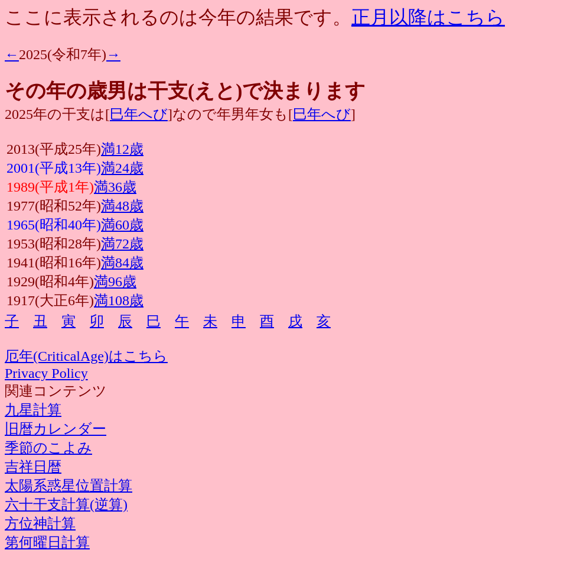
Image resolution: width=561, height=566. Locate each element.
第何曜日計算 (47, 542)
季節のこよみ (48, 447)
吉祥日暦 (33, 466)
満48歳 (122, 206)
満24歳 (122, 168)
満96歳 (115, 281)
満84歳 (122, 262)
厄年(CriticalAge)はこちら (86, 356)
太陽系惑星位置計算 (68, 485)
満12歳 (122, 149)
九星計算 (33, 410)
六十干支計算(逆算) (66, 504)
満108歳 (118, 300)
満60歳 (122, 224)
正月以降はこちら (428, 17)
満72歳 (122, 243)
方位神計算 (40, 523)
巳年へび (139, 114)
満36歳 (115, 187)
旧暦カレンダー (55, 428)
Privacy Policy (46, 373)
